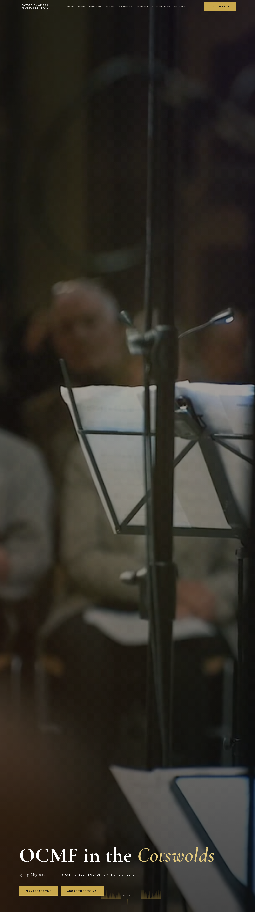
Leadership (142, 7)
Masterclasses (161, 7)
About (82, 7)
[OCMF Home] (35, 6)
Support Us (125, 7)
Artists (110, 7)
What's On (95, 7)
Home (70, 7)
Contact (179, 7)
